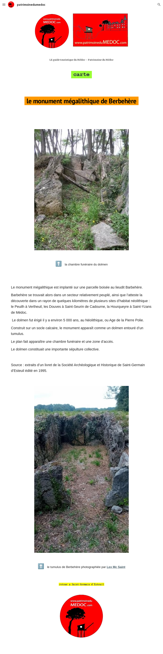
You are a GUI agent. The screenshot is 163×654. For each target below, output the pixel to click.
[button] (4, 4)
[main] (81, 60)
